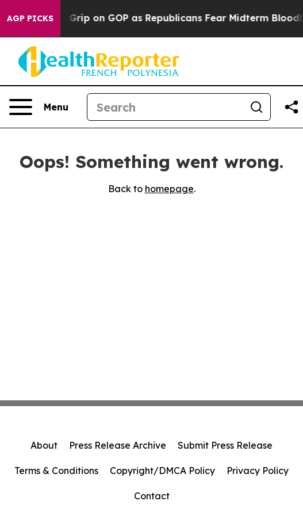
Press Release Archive (117, 445)
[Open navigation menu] (38, 107)
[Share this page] (291, 107)
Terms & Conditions (56, 470)
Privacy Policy (258, 470)
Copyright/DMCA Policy (162, 470)
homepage (169, 188)
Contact (152, 496)
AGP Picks (30, 18)
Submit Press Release (225, 445)
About (43, 445)
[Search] (165, 107)
